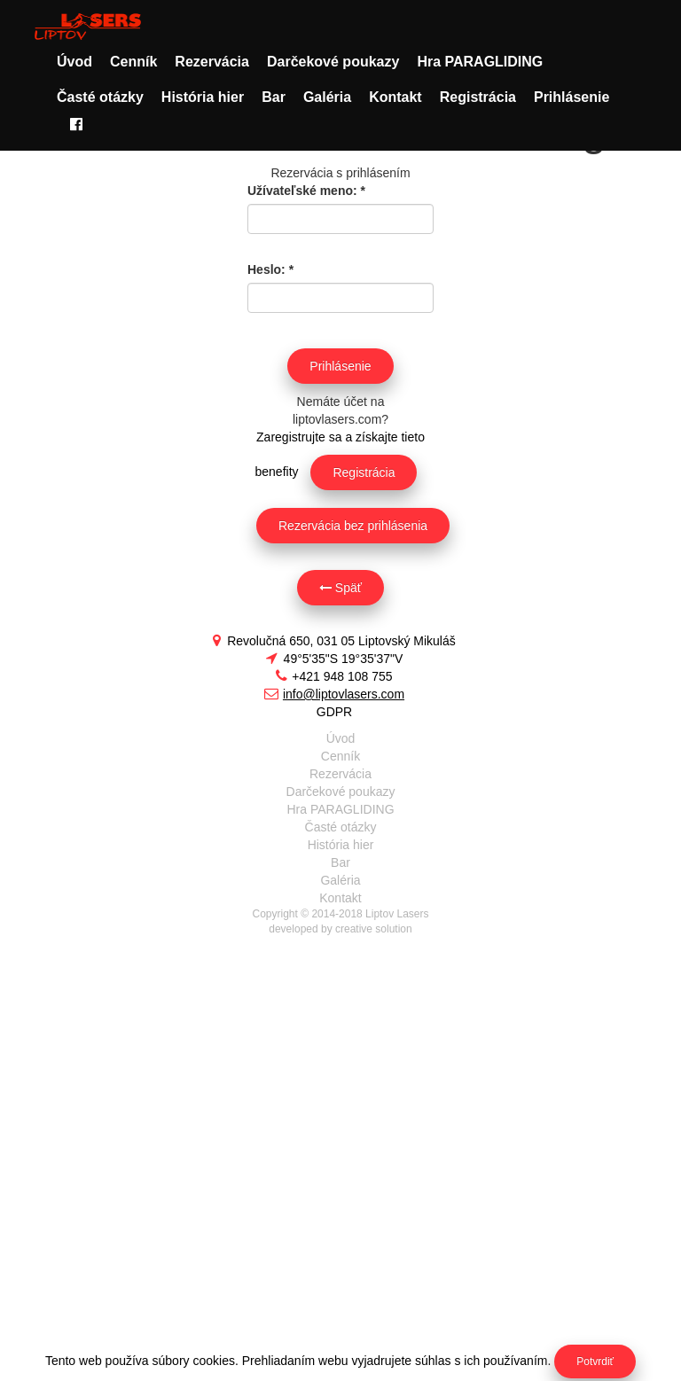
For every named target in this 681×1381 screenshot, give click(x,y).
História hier (202, 97)
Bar (274, 97)
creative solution (373, 929)
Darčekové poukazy (333, 61)
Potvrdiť (595, 1361)
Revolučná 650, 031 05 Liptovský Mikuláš (334, 641)
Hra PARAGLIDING (480, 61)
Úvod (74, 61)
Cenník (133, 61)
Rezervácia (212, 61)
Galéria (327, 97)
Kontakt (395, 97)
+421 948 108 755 (334, 676)
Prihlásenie (571, 97)
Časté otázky (100, 97)
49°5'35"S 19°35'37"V (334, 658)
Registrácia (478, 97)
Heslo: (270, 269)
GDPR (334, 712)
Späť (340, 588)
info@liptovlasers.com (334, 694)
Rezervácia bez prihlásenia (352, 526)
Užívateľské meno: (306, 190)
